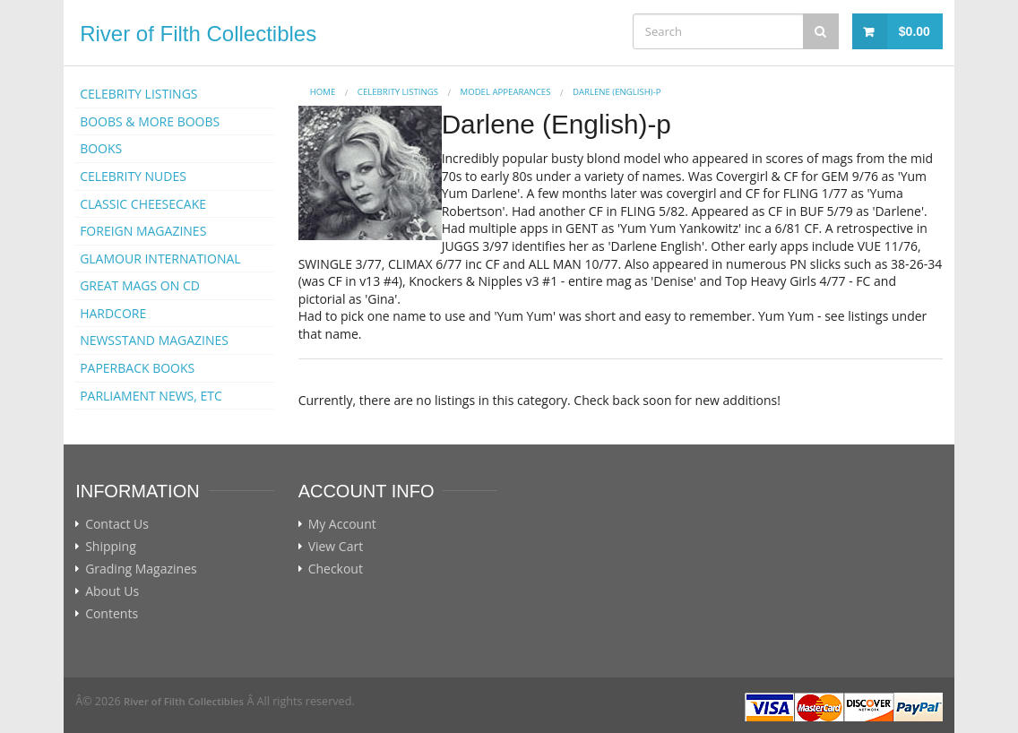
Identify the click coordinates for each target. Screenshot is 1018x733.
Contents (111, 614)
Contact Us (117, 524)
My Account (342, 524)
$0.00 (914, 31)
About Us (112, 591)
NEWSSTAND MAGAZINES (154, 340)
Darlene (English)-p (617, 92)
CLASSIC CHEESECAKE (143, 203)
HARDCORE (113, 313)
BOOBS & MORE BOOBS (150, 121)
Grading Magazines (141, 569)
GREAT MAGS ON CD (140, 285)
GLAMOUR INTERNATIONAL (160, 258)
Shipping (110, 547)
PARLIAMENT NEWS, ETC (151, 395)
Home (323, 92)
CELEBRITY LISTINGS (138, 93)
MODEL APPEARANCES (506, 92)
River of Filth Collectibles (198, 34)
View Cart (336, 547)
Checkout (335, 569)
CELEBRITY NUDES (133, 176)
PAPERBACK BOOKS (137, 367)
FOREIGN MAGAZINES (143, 230)
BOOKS (101, 148)
